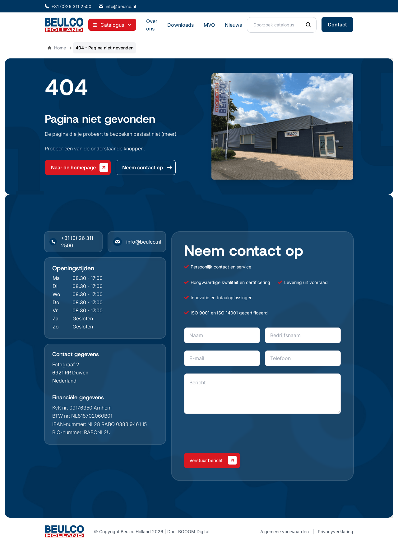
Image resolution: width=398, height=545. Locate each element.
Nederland (64, 381)
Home (56, 47)
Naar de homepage (79, 167)
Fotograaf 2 (65, 364)
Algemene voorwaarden (284, 531)
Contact (337, 24)
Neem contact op (147, 167)
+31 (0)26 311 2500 (68, 6)
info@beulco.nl (117, 6)
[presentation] (231, 433)
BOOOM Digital (193, 531)
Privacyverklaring (335, 531)
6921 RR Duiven (70, 372)
